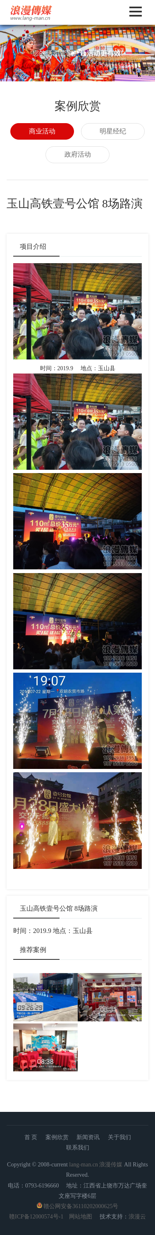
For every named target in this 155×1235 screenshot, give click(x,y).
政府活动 (77, 154)
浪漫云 (137, 1217)
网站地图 (80, 1217)
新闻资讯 (88, 1137)
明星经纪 (113, 131)
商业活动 (42, 131)
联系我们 (77, 1148)
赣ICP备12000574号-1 (36, 1217)
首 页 (31, 1137)
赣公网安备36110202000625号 (80, 1206)
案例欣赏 (57, 1137)
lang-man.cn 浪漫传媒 (95, 1164)
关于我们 (119, 1137)
